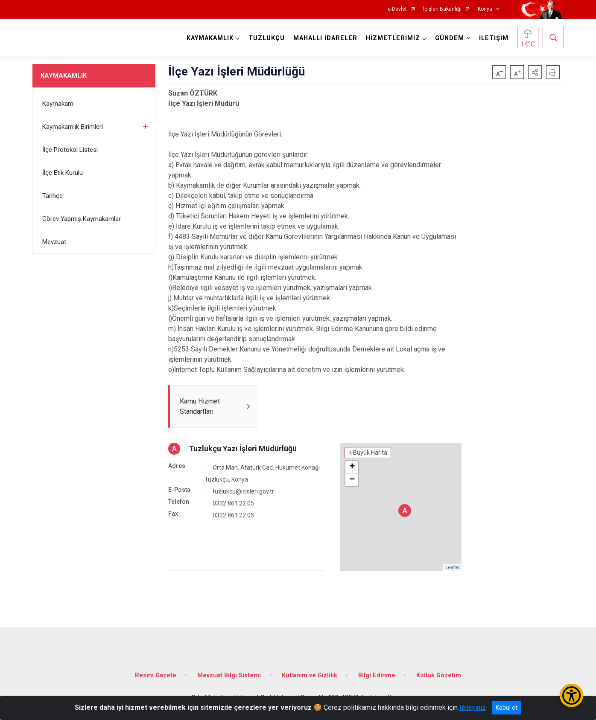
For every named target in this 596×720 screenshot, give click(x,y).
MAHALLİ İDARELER (325, 38)
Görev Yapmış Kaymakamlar (81, 219)
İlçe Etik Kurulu (62, 173)
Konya (485, 9)
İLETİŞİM (493, 38)
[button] (535, 72)
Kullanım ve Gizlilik (309, 675)
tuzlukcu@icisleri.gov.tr (243, 491)
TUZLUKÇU (266, 38)
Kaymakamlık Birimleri (72, 127)
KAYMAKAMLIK (64, 75)
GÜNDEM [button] (449, 38)
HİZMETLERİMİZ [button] (393, 38)
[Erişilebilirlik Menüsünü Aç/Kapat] (571, 695)
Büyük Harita (370, 452)
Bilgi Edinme (376, 675)
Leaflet (452, 567)
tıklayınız (472, 707)
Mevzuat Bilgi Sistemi (229, 675)
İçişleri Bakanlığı (442, 9)
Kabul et (506, 707)
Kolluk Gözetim (438, 675)
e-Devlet (397, 9)
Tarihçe (52, 196)
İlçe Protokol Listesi (70, 150)
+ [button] (352, 467)
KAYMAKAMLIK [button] (210, 38)
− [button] (352, 479)
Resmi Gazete (155, 675)
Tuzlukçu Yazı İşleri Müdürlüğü (243, 448)
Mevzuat (54, 242)
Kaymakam (57, 103)
